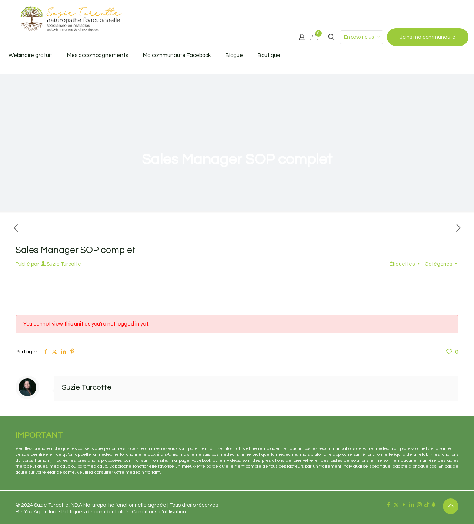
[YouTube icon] (404, 505)
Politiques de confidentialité (94, 511)
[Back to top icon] (450, 506)
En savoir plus (362, 37)
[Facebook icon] (388, 505)
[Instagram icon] (419, 505)
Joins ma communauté (427, 37)
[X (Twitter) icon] (396, 505)
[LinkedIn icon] (411, 505)
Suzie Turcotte (64, 264)
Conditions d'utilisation (159, 511)
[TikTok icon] (426, 505)
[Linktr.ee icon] (433, 505)
